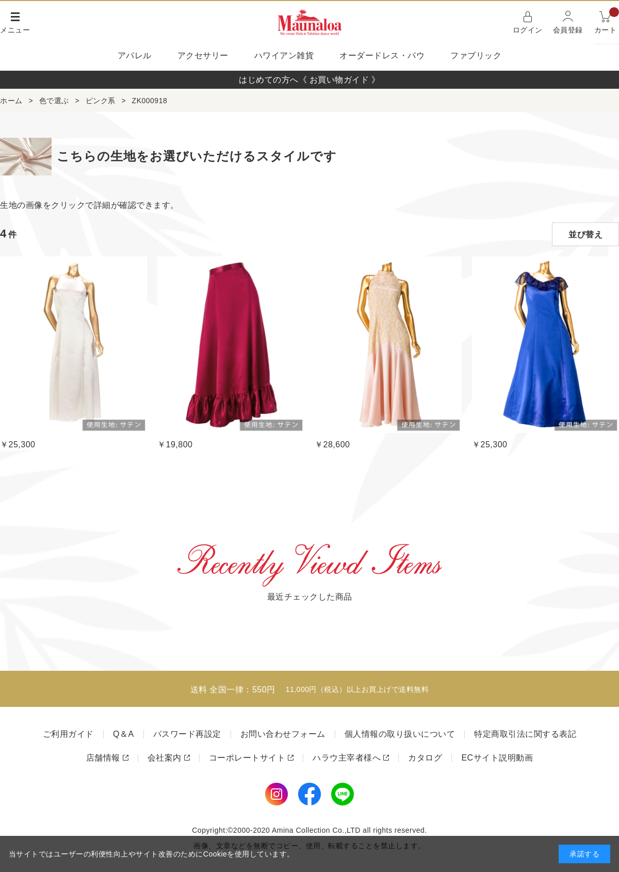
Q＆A (123, 734)
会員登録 (568, 30)
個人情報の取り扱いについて (400, 734)
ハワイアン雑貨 (284, 55)
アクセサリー (203, 55)
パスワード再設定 (187, 734)
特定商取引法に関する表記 (525, 734)
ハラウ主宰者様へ (347, 757)
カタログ (425, 757)
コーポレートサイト (247, 757)
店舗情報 (103, 757)
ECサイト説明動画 (497, 757)
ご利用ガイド (68, 734)
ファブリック (475, 55)
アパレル (135, 55)
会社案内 (165, 757)
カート (607, 21)
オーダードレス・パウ (382, 55)
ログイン (528, 30)
